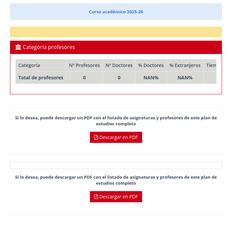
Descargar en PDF (116, 137)
